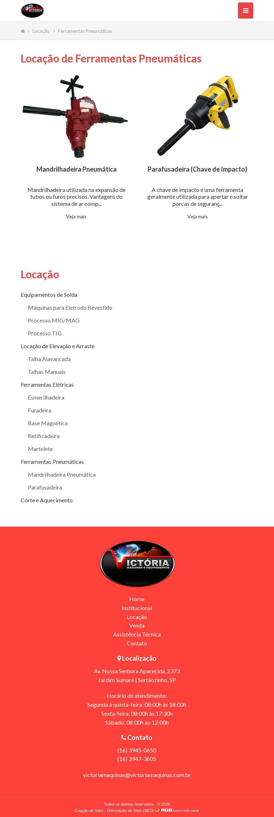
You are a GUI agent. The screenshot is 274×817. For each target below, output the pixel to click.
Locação (41, 31)
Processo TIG (45, 333)
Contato (137, 643)
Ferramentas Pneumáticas (85, 31)
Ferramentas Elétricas (47, 384)
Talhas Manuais (47, 371)
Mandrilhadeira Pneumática (62, 474)
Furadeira (39, 410)
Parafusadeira (45, 487)
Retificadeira (44, 435)
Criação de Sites (89, 810)
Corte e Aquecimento (47, 500)
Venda (136, 625)
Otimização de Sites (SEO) (130, 810)
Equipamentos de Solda (49, 294)
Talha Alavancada (49, 358)
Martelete (40, 448)
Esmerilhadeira (46, 397)
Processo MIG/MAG (54, 320)
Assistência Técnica (137, 634)
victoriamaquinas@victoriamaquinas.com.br (137, 774)
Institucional (137, 607)
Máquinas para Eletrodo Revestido (70, 307)
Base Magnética (48, 423)
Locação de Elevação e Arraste (58, 345)
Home (136, 598)
